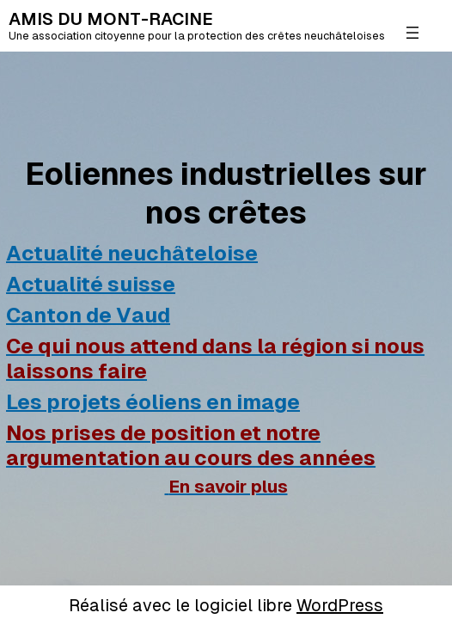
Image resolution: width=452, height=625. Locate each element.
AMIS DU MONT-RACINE (111, 18)
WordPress (339, 605)
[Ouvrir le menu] (412, 32)
